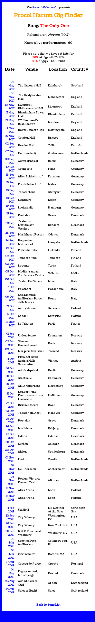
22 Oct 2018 (10, 405)
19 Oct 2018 (10, 386)
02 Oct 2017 (10, 258)
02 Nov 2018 (11, 469)
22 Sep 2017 (10, 225)
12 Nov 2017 (10, 323)
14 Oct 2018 (11, 360)
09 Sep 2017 (10, 161)
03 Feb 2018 (10, 351)
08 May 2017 (12, 97)
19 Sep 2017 (10, 207)
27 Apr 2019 (10, 563)
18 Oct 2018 (10, 378)
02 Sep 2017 (10, 145)
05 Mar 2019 (11, 554)
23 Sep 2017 (10, 234)
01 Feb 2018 (10, 335)
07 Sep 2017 (10, 153)
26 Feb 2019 (10, 525)
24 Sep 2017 (10, 242)
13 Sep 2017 (10, 176)
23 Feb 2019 (10, 517)
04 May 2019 (11, 573)
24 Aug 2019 (10, 590)
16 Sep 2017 (10, 192)
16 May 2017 (10, 137)
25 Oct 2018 (10, 420)
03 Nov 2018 (11, 480)
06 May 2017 (12, 85)
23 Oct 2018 (10, 413)
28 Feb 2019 (10, 533)
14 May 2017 (10, 130)
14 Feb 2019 (11, 509)
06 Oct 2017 (10, 281)
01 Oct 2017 (10, 250)
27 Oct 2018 (10, 436)
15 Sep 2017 (10, 184)
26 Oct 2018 (10, 428)
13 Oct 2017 (10, 308)
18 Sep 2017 (10, 200)
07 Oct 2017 (10, 289)
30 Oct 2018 (10, 451)
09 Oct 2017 (10, 298)
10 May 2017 (10, 106)
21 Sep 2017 (10, 215)
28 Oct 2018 (10, 444)
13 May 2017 (10, 122)
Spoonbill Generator (45, 7)
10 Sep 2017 (10, 169)
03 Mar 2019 (11, 542)
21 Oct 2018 (11, 395)
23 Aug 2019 (10, 583)
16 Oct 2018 (10, 370)
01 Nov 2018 (10, 459)
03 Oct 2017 (10, 265)
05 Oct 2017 (10, 273)
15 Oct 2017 (11, 316)
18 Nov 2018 (10, 490)
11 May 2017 (10, 114)
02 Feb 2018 (10, 343)
